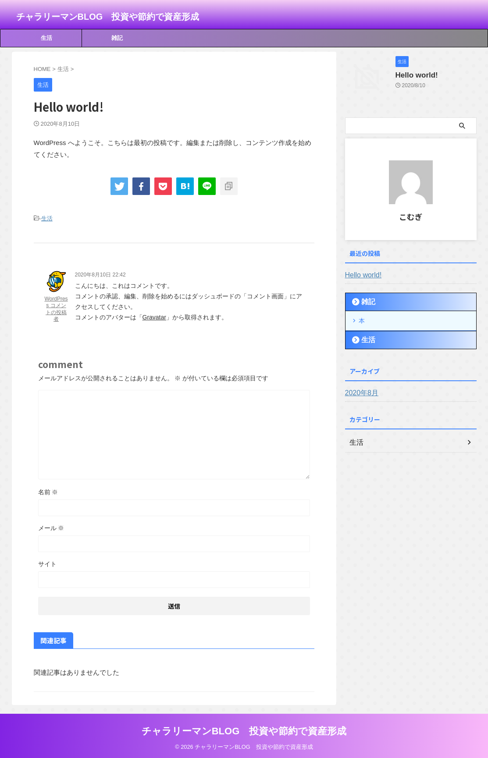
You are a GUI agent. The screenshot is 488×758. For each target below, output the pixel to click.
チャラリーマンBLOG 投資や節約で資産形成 (107, 16)
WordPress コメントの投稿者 (56, 307)
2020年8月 (359, 391)
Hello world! (413, 75)
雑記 (117, 38)
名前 (48, 490)
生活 (46, 38)
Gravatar (154, 315)
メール (51, 526)
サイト (47, 562)
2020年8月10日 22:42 (100, 273)
